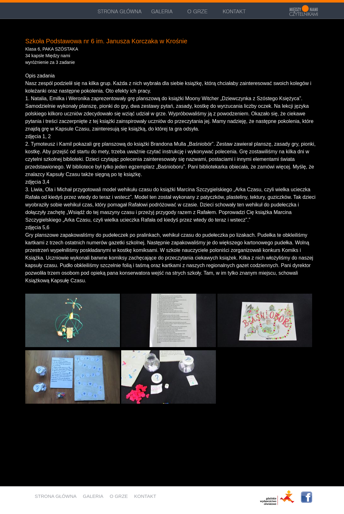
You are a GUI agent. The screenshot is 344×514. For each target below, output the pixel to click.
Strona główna (56, 496)
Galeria (93, 496)
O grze (119, 496)
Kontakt (145, 496)
